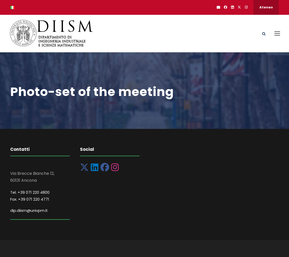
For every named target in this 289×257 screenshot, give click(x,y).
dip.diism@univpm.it (29, 210)
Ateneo (266, 7)
